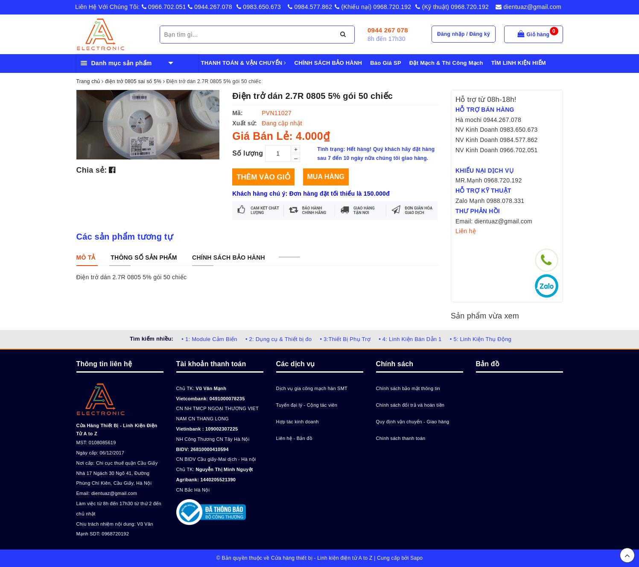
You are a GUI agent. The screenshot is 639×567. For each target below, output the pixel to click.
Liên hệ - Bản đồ (294, 438)
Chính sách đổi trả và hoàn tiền (410, 405)
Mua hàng (325, 176)
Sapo (416, 558)
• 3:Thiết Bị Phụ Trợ (345, 339)
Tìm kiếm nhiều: (151, 339)
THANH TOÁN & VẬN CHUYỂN (243, 63)
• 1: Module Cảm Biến (209, 339)
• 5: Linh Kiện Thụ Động (480, 339)
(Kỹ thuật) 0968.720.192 (452, 6)
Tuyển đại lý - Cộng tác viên (307, 405)
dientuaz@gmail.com (528, 6)
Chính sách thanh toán (401, 438)
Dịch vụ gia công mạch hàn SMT (312, 388)
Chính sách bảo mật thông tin (408, 388)
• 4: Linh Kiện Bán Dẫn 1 (410, 339)
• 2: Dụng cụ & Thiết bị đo (278, 339)
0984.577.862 (310, 6)
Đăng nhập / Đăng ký (463, 34)
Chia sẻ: (91, 170)
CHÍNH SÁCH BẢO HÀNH (328, 63)
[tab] (86, 257)
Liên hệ (465, 231)
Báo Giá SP (385, 63)
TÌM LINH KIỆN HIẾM (518, 63)
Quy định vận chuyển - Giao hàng (412, 421)
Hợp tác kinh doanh (297, 421)
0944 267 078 (388, 30)
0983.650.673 (258, 6)
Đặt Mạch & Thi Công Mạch (446, 63)
